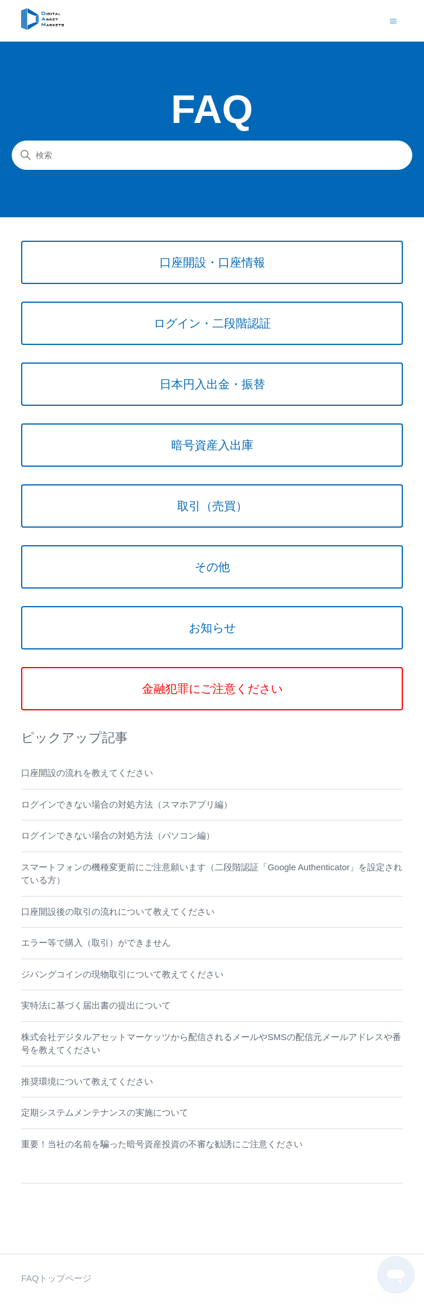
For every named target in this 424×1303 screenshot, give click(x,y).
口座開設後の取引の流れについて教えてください (118, 911)
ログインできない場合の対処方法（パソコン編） (118, 835)
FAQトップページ (56, 1278)
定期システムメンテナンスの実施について (104, 1112)
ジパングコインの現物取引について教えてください (122, 974)
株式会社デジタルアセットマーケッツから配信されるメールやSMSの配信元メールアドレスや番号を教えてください (211, 1043)
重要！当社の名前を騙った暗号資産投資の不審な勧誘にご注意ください (162, 1144)
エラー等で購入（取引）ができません (96, 943)
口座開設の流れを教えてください (87, 773)
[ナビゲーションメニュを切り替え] (393, 20)
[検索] (212, 155)
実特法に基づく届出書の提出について (96, 1005)
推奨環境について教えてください (87, 1081)
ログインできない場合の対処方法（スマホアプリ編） (126, 804)
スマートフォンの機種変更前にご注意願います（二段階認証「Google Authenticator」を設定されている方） (211, 873)
